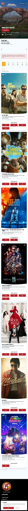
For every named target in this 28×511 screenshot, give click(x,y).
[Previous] (2, 49)
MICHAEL (4, 400)
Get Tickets (6, 30)
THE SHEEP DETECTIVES (8, 174)
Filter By (3, 69)
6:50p (6, 128)
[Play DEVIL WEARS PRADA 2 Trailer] (25, 304)
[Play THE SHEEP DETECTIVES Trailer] (25, 133)
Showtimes (5, 494)
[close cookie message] (26, 501)
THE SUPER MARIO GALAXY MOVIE (10, 456)
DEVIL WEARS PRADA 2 (7, 344)
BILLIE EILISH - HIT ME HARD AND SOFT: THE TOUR (13, 230)
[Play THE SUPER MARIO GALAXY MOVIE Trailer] (25, 415)
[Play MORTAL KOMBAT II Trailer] (25, 245)
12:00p (6, 295)
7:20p (6, 298)
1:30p (6, 239)
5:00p (22, 295)
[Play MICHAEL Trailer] (25, 359)
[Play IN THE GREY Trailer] (25, 74)
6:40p (22, 354)
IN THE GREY (5, 115)
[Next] (26, 49)
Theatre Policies (5, 497)
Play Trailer (8, 34)
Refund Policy (4, 499)
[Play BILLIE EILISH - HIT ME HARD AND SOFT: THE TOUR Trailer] (25, 189)
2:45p (14, 295)
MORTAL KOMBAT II (7, 285)
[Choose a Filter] (14, 71)
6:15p (14, 239)
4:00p (14, 354)
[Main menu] (23, 4)
